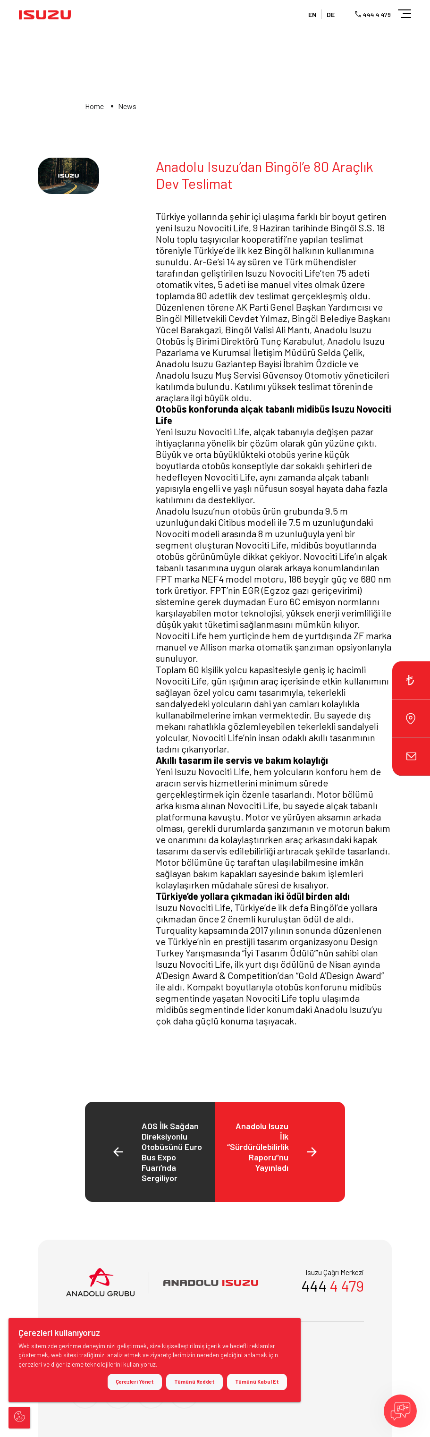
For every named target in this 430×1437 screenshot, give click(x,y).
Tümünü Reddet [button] (194, 1382)
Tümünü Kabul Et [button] (257, 1382)
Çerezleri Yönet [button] (135, 1382)
